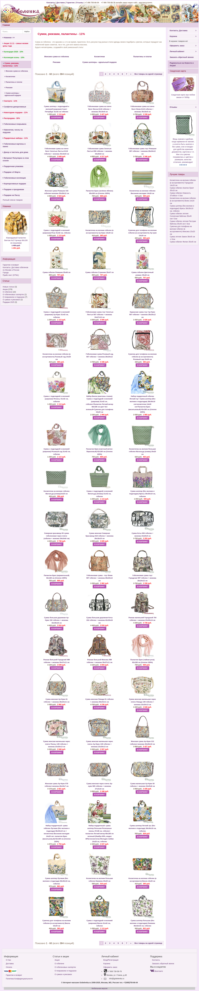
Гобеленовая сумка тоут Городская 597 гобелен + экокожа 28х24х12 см (142, 578)
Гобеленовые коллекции (14, 178)
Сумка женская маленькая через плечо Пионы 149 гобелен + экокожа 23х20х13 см (56, 744)
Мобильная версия (99, 988)
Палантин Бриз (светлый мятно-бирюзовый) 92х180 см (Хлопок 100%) (99, 451)
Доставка (61, 3)
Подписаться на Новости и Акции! (182, 64)
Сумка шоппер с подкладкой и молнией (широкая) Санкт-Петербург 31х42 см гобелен (56, 109)
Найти (26, 32)
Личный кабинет (183, 51)
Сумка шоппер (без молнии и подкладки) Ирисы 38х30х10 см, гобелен (142, 493)
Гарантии (70, 3)
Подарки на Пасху (11, 195)
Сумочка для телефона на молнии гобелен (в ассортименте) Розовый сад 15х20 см (142, 356)
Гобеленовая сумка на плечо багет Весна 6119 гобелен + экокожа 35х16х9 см (99, 109)
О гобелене (7, 292)
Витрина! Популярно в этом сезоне (16, 159)
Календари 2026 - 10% (13, 52)
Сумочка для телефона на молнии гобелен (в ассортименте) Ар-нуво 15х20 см (142, 232)
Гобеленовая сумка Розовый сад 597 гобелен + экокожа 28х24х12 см (99, 356)
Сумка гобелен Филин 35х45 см (183, 242)
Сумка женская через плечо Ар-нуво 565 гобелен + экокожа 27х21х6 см (99, 786)
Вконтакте (156, 971)
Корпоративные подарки (14, 184)
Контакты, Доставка (183, 30)
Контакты (51, 3)
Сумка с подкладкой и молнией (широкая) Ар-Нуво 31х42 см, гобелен (56, 314)
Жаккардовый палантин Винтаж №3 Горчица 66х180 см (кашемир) (16, 243)
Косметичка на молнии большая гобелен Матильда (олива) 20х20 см (142, 451)
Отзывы (80, 3)
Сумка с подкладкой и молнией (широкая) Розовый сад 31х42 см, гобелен (56, 451)
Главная (6, 25)
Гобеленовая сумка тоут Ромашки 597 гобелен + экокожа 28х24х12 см (142, 151)
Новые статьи (8, 287)
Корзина (183, 36)
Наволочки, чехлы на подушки (13, 131)
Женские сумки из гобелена (16, 71)
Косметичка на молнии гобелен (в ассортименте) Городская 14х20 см (183, 182)
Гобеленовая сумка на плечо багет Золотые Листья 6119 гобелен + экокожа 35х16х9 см (56, 151)
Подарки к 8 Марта (11, 172)
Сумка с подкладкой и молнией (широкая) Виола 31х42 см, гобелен (99, 923)
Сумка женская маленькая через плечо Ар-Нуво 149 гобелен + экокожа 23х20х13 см (99, 744)
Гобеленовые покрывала (14, 124)
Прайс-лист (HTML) (11, 275)
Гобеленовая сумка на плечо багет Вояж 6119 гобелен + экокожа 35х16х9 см (142, 109)
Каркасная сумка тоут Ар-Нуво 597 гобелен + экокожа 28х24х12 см (142, 314)
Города (6, 273)
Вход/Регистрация (110, 960)
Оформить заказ (183, 45)
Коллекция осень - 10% (13, 57)
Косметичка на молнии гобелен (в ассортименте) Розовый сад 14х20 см (56, 356)
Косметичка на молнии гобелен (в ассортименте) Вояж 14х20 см (183, 200)
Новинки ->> (9, 38)
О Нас (8, 960)
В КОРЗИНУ (56, 117)
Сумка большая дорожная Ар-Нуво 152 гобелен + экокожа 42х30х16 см (56, 620)
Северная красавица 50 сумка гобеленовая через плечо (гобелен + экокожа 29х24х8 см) (56, 535)
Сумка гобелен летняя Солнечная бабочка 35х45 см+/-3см (181, 216)
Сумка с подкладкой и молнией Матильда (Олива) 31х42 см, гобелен (99, 493)
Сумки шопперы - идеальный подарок (13, 94)
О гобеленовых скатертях (13, 294)
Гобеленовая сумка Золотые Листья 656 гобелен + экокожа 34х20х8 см (99, 151)
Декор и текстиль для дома (15, 152)
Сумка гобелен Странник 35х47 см (99, 272)
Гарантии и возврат (11, 265)
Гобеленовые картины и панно (14, 145)
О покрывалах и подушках (13, 297)
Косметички (10, 76)
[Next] (131, 74)
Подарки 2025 (8, 302)
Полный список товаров (13, 200)
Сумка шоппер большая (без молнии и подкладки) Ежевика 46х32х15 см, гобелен (142, 923)
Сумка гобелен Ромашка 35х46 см (56, 272)
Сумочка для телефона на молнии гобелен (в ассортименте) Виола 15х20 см (56, 923)
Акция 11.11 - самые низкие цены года (15, 44)
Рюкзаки (8, 87)
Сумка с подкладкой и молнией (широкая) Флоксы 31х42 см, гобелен (56, 398)
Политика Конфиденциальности (19, 979)
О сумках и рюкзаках (11, 300)
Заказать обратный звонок (182, 57)
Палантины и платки (13, 82)
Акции (5, 289)
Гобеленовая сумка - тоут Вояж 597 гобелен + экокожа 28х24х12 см (99, 578)
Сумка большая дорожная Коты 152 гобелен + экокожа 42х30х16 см (99, 620)
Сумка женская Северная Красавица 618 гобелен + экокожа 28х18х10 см (99, 535)
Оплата (9, 967)
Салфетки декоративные (14, 107)
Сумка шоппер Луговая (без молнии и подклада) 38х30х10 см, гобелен (56, 881)
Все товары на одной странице (148, 74)
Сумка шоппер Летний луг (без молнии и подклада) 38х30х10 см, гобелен (142, 828)
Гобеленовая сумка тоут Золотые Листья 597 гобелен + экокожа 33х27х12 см (99, 314)
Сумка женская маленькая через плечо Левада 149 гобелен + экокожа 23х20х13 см (142, 701)
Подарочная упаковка (13, 166)
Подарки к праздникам (13, 189)
